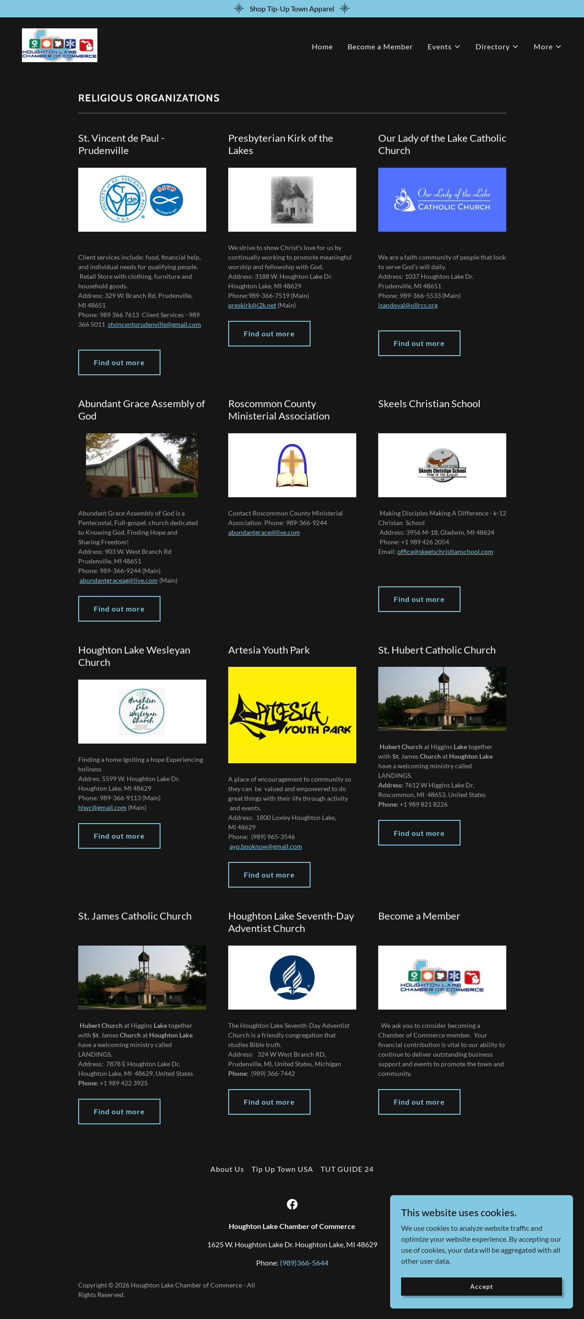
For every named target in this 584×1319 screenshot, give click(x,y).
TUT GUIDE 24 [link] (347, 1169)
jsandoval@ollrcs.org (408, 305)
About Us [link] (227, 1169)
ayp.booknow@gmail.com (266, 846)
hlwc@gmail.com (102, 807)
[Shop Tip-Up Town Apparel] (292, 9)
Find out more (119, 362)
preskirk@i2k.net (252, 305)
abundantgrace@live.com (264, 532)
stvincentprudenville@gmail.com (154, 324)
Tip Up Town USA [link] (282, 1169)
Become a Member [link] (380, 46)
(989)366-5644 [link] (304, 1262)
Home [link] (322, 46)
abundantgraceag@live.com (119, 580)
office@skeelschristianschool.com (445, 551)
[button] (444, 46)
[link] (59, 44)
